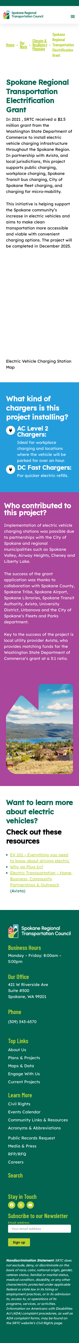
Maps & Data (21, 1065)
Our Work (23, 45)
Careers (16, 1161)
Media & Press (22, 1145)
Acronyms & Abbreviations (34, 1127)
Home (10, 45)
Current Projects (24, 1081)
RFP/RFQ (17, 1153)
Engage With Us (24, 1073)
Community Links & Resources (38, 1119)
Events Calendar (24, 1111)
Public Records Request (31, 1137)
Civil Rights (19, 1103)
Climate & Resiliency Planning (39, 45)
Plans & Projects (24, 1057)
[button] (72, 16)
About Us (17, 1049)
